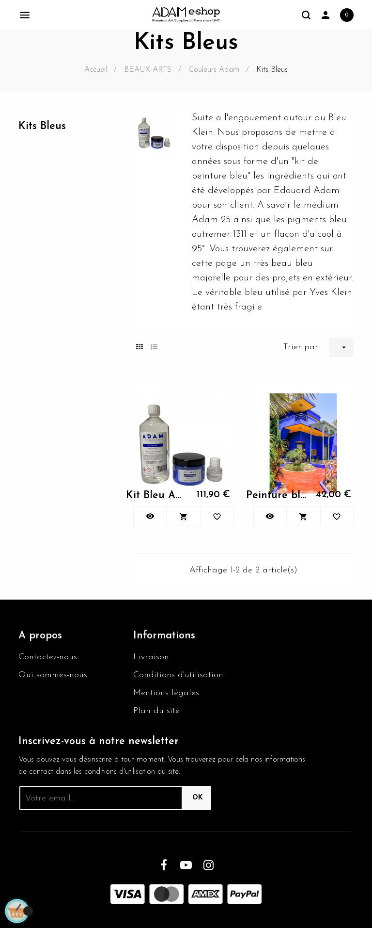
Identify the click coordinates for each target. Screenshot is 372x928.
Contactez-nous (47, 657)
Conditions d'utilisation (178, 675)
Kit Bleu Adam (156, 495)
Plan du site (156, 711)
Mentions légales (166, 693)
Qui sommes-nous (52, 675)
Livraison (151, 657)
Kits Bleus (42, 126)
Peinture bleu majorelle (276, 495)
